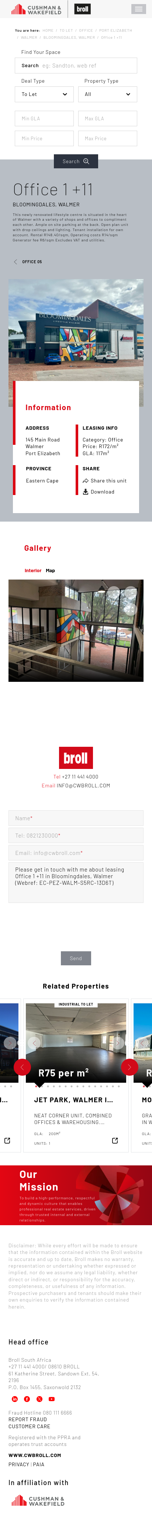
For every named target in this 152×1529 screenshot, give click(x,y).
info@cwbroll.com (82, 785)
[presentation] (76, 935)
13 (105, 1085)
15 (9, 1085)
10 (88, 1085)
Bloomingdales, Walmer (46, 204)
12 (99, 1085)
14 (3, 1085)
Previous (20, 1043)
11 (93, 1085)
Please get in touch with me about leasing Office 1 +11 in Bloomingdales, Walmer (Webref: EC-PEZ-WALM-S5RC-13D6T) (76, 882)
